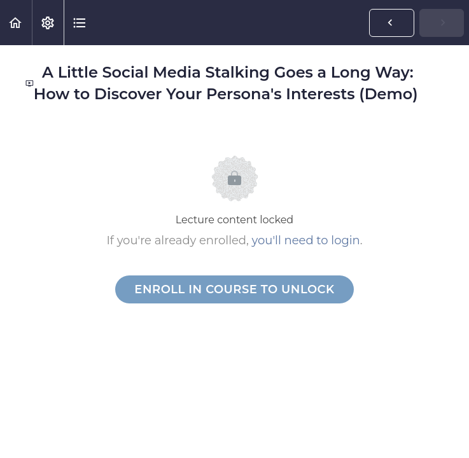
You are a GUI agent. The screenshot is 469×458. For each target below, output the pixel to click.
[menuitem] (48, 22)
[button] (16, 22)
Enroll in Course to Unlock (234, 289)
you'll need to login (306, 240)
